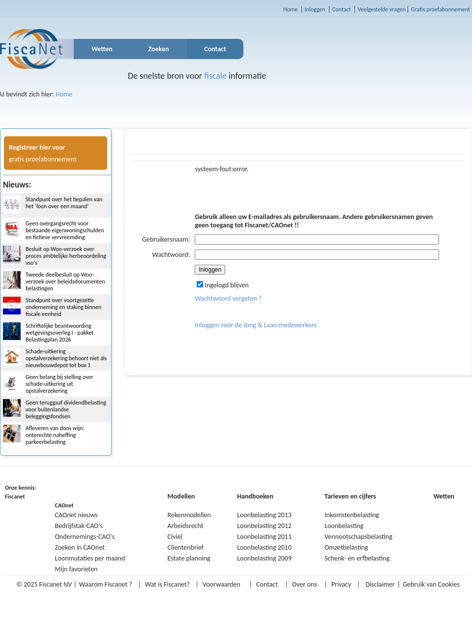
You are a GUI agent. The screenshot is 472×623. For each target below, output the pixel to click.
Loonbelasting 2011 (264, 536)
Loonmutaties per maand (90, 558)
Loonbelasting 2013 (264, 515)
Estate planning (189, 558)
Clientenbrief (186, 547)
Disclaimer (379, 584)
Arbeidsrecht (186, 526)
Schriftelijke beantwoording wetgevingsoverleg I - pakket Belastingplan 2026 (59, 332)
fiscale (215, 75)
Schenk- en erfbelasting (356, 558)
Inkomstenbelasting (351, 515)
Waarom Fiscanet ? (105, 584)
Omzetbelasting (346, 547)
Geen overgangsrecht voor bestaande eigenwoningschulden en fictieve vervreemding (65, 230)
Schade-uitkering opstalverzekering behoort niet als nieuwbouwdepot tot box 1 (66, 358)
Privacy (341, 584)
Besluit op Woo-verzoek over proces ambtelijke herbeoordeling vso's (66, 256)
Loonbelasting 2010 (264, 547)
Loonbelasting (343, 526)
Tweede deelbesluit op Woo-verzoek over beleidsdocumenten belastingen (65, 281)
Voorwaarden (221, 584)
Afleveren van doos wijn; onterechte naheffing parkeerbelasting (55, 435)
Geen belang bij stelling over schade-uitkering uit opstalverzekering (59, 384)
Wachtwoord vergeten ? (228, 298)
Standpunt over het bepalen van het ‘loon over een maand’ (64, 203)
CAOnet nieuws (76, 515)
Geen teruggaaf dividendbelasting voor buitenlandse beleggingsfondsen (66, 409)
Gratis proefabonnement (440, 9)
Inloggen (315, 9)
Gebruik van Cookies (431, 584)
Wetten (102, 49)
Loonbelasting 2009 (264, 558)
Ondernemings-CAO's (85, 536)
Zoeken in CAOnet (80, 547)
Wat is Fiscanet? (167, 584)
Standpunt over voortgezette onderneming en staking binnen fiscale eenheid (63, 307)
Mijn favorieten (76, 569)
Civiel (175, 536)
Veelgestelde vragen (382, 9)
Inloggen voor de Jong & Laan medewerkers (255, 325)
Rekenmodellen (189, 515)
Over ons (304, 584)
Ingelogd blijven (223, 285)
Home (290, 9)
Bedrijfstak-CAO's (79, 526)
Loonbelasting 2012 (264, 526)
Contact (341, 9)
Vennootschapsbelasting (358, 536)
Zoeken (158, 49)
